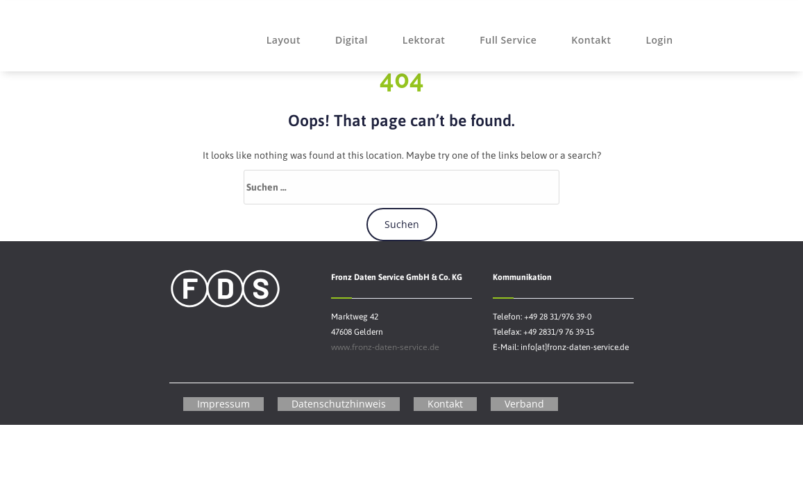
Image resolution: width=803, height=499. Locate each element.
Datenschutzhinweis (338, 403)
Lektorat (424, 39)
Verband (524, 403)
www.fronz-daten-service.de (385, 347)
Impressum (223, 403)
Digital (351, 39)
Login (659, 39)
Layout (284, 39)
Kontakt (591, 39)
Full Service (508, 39)
